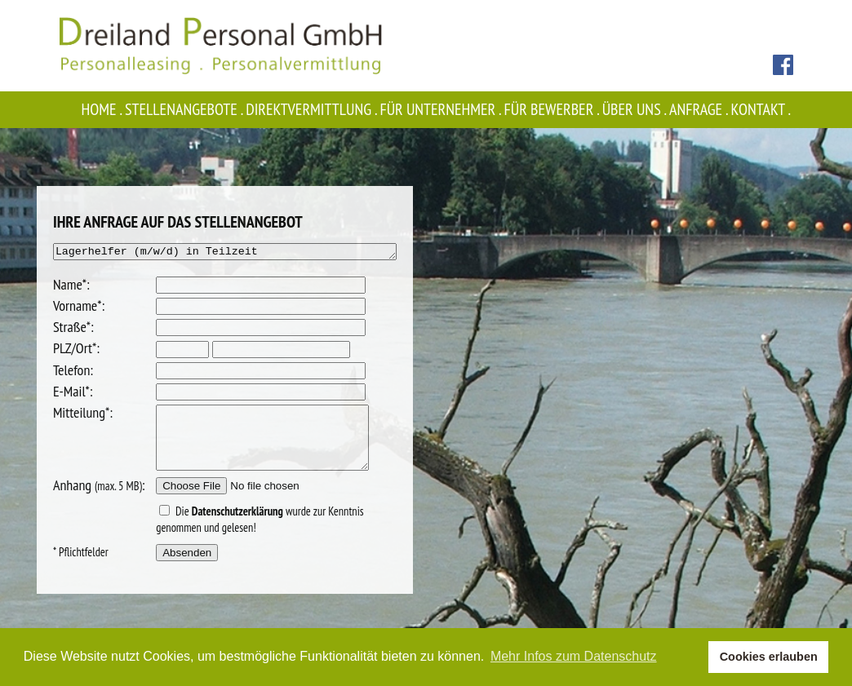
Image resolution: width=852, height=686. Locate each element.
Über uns (635, 109)
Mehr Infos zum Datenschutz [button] (573, 656)
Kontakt (762, 109)
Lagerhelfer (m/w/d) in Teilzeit (225, 253)
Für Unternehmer (442, 109)
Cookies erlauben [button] (769, 656)
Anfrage (699, 109)
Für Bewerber (553, 109)
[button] (692, 657)
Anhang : (79, 499)
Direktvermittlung (312, 109)
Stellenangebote (185, 109)
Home (103, 109)
